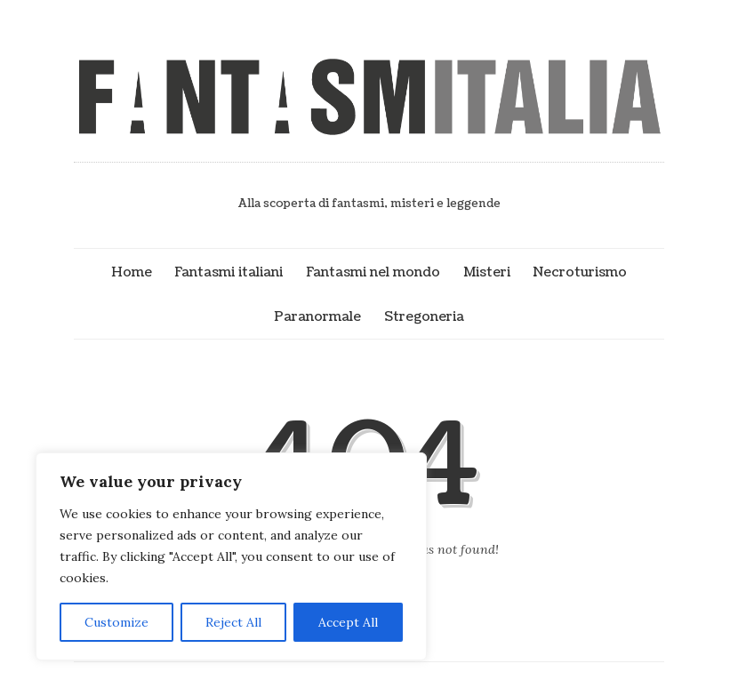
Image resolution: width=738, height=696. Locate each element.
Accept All (348, 622)
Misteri (486, 272)
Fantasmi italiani (228, 272)
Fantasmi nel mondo (373, 272)
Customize (116, 622)
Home (131, 272)
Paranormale (317, 316)
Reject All (233, 622)
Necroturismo (580, 272)
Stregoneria (424, 316)
